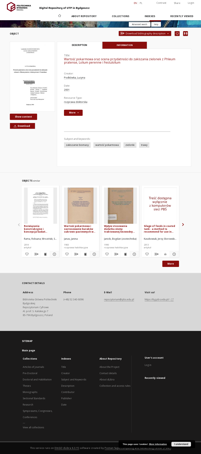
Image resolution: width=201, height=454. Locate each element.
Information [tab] (125, 45)
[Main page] (59, 16)
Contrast (161, 3)
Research (28, 404)
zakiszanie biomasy (77, 145)
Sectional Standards (34, 398)
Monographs (30, 392)
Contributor (68, 392)
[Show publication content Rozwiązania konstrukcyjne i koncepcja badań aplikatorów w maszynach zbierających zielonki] (45, 254)
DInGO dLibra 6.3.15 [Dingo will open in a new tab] (67, 448)
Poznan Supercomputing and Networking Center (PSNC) (138, 448)
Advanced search (139, 24)
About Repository (84, 16)
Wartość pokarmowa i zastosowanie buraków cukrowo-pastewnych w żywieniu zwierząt (78, 228)
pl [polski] (141, 3)
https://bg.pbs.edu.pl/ (159, 299)
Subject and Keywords (73, 379)
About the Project (109, 367)
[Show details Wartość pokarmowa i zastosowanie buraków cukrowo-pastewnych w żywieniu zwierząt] (93, 254)
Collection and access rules (115, 385)
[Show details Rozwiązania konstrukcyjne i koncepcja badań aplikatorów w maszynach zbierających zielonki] (53, 254)
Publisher (66, 398)
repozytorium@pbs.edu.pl (119, 299)
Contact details (108, 373)
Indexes (150, 16)
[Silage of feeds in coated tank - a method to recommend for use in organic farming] (160, 206)
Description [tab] (79, 45)
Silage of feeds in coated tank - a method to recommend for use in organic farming (159, 228)
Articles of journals (33, 367)
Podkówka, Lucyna (74, 77)
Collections (120, 16)
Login (191, 3)
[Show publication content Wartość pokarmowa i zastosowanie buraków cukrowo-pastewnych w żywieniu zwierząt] (85, 254)
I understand (181, 444)
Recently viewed (181, 16)
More (170, 263)
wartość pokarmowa (107, 145)
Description (67, 385)
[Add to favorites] (177, 33)
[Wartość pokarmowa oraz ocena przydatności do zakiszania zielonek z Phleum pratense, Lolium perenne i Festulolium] (32, 77)
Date (64, 404)
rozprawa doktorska (75, 102)
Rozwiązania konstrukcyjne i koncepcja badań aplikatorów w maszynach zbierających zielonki (40, 228)
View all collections (33, 427)
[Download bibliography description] (35, 254)
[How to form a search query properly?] (156, 24)
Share (177, 3)
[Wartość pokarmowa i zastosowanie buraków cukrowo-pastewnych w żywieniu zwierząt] (80, 206)
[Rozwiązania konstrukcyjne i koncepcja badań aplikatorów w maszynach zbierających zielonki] (40, 206)
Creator (65, 373)
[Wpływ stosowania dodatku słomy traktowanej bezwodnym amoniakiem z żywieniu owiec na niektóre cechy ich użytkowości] (120, 206)
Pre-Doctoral (30, 373)
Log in (148, 365)
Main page (28, 350)
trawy (144, 145)
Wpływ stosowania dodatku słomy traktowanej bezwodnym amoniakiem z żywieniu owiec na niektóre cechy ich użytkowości (119, 228)
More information (158, 444)
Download (21, 126)
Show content (23, 116)
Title (63, 367)
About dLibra (107, 379)
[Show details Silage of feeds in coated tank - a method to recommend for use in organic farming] (173, 254)
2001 (66, 89)
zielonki (129, 145)
